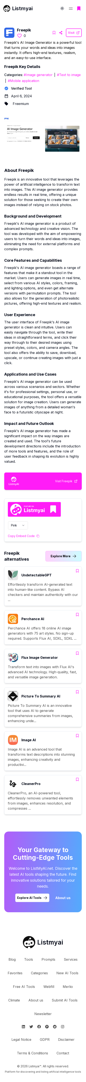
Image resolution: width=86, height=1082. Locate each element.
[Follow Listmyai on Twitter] (31, 1026)
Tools (28, 959)
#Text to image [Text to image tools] (69, 75)
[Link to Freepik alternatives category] (63, 556)
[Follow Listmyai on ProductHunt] (47, 1026)
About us (35, 1000)
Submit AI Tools (65, 1000)
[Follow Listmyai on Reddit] (55, 1026)
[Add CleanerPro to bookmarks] (77, 779)
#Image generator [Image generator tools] (38, 75)
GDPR (45, 1039)
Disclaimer (66, 1039)
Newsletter (43, 1014)
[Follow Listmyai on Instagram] (62, 1026)
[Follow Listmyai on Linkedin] (23, 1026)
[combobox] (18, 525)
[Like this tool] (19, 35)
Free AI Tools (24, 986)
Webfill (48, 986)
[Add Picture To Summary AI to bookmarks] (77, 692)
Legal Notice (21, 1039)
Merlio (68, 986)
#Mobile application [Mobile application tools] (23, 81)
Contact (63, 1053)
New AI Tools (67, 973)
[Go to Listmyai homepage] (43, 942)
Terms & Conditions (32, 1053)
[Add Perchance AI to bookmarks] (77, 614)
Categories (39, 973)
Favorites (15, 973)
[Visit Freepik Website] (60, 32)
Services (71, 959)
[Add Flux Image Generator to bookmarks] (77, 653)
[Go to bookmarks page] (79, 8)
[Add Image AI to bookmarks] (77, 735)
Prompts (48, 959)
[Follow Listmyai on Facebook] (39, 1026)
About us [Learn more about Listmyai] (63, 898)
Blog (12, 959)
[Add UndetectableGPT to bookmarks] (77, 571)
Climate (14, 1000)
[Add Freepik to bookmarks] (54, 32)
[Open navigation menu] (70, 8)
